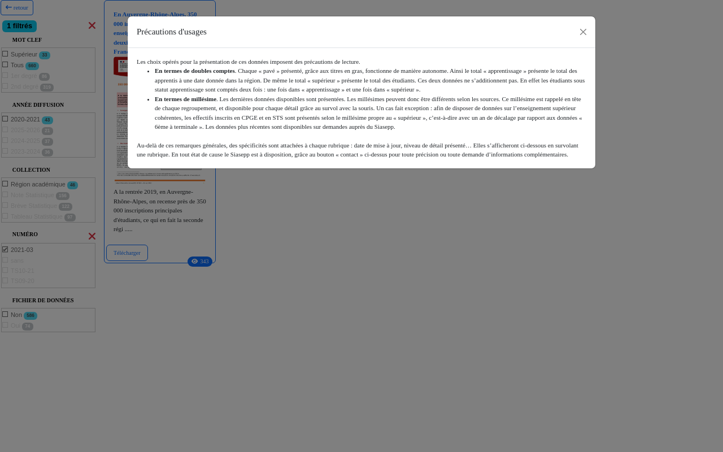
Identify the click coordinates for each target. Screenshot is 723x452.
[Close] (583, 32)
